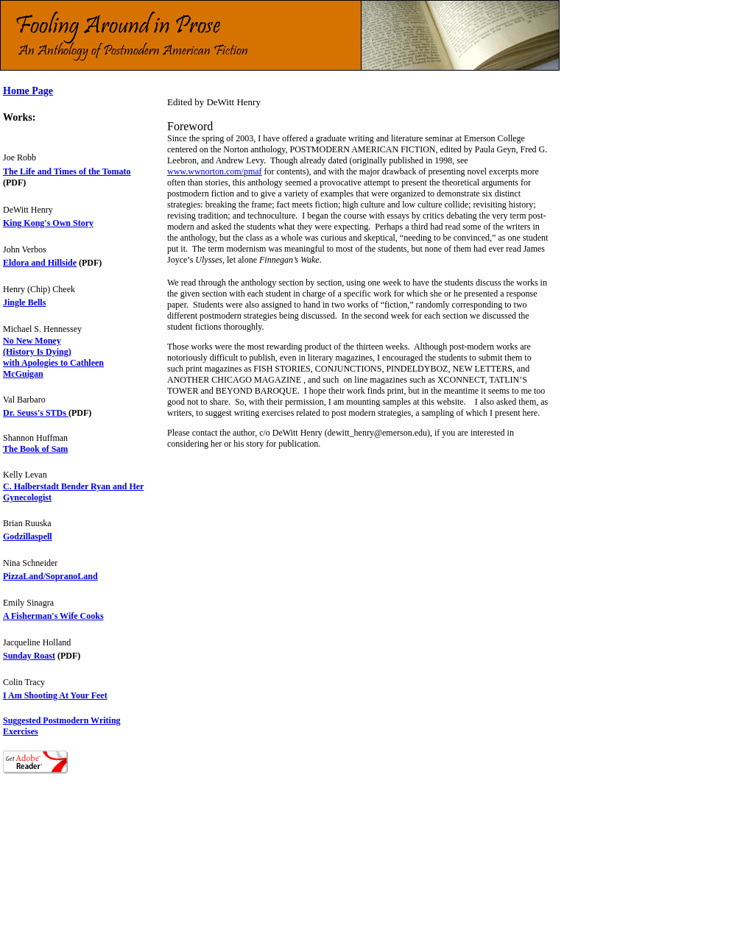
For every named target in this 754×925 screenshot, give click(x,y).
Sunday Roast (29, 656)
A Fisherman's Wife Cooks (53, 616)
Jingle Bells (24, 302)
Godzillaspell (27, 536)
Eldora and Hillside (40, 263)
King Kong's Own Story (48, 223)
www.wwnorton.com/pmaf (214, 171)
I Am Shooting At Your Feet (55, 695)
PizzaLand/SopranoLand (50, 576)
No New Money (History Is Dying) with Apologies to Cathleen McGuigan (53, 357)
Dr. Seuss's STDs (35, 413)
